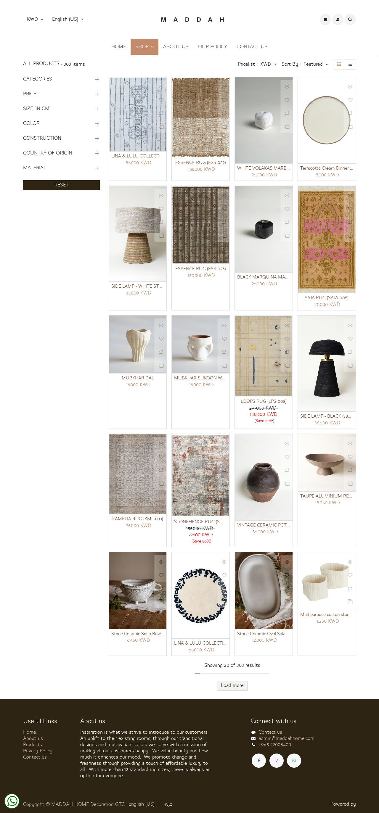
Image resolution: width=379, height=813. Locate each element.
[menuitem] (119, 47)
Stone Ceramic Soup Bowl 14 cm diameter (137, 635)
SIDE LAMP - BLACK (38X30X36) (326, 417)
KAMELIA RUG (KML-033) (137, 520)
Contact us (35, 757)
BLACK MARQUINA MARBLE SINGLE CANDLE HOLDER (263, 278)
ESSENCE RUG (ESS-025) (200, 269)
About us (33, 738)
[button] (67, 20)
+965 (274, 745)
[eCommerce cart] (325, 19)
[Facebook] (259, 761)
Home (29, 732)
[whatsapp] (294, 761)
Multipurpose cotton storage (326, 616)
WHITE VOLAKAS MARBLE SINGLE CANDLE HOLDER (263, 168)
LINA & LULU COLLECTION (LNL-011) (137, 156)
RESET (61, 185)
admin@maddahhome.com (286, 738)
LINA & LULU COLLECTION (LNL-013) (200, 645)
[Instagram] (276, 761)
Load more (232, 687)
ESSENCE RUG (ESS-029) (200, 163)
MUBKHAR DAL (137, 379)
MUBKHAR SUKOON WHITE (200, 379)
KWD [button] (33, 19)
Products (32, 745)
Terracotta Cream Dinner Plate (326, 168)
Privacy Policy (37, 751)
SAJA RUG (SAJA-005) (326, 298)
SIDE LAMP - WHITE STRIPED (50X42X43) (137, 287)
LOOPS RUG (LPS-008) (264, 402)
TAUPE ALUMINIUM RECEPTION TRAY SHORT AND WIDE (326, 497)
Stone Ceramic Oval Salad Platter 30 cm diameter (263, 635)
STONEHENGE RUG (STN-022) (200, 523)
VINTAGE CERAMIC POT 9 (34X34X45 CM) (263, 526)
